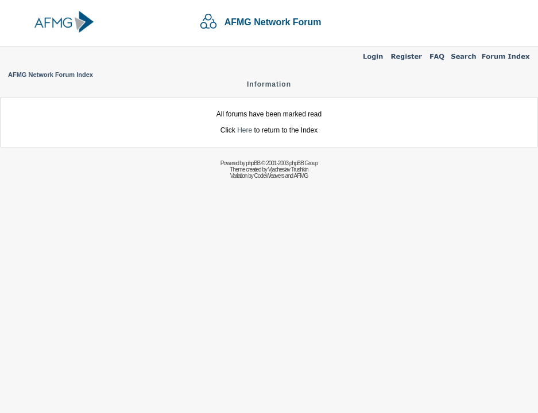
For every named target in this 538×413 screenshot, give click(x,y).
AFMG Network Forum (273, 22)
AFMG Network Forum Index (50, 74)
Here (244, 130)
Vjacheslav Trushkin (288, 169)
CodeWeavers (269, 176)
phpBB (253, 163)
